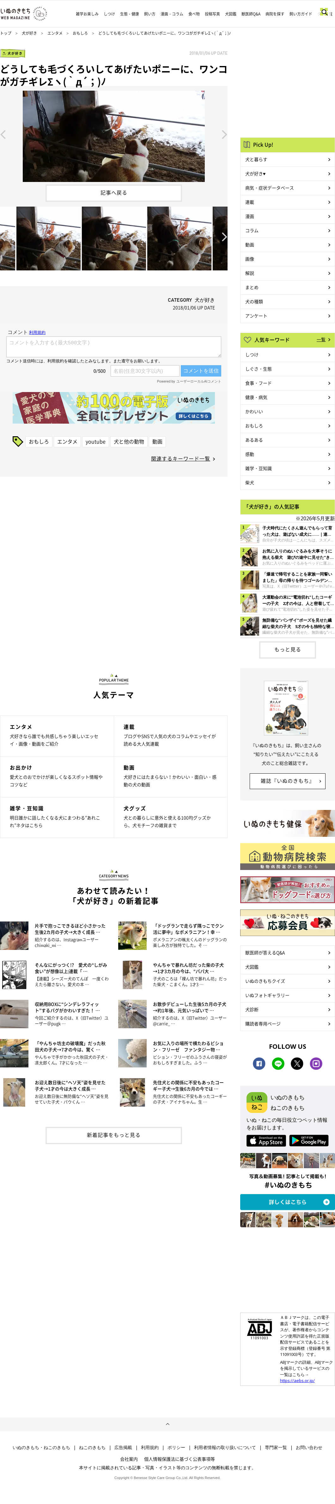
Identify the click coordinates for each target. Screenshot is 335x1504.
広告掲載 (123, 1447)
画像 (249, 259)
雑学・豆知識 (258, 468)
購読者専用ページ (263, 1023)
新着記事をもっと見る (114, 1135)
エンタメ (55, 33)
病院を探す (274, 14)
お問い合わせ (309, 1447)
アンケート (256, 315)
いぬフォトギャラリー (267, 995)
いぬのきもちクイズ (265, 981)
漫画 (249, 216)
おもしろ (80, 33)
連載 (249, 202)
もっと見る (287, 649)
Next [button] (225, 134)
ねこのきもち (92, 1447)
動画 (157, 441)
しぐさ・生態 (258, 368)
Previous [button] (3, 134)
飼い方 (149, 14)
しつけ (109, 14)
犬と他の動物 (129, 441)
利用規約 (150, 1447)
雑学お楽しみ (87, 14)
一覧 (321, 339)
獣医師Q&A (250, 14)
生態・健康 (129, 14)
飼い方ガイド (300, 14)
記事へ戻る (113, 192)
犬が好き (29, 33)
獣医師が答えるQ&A (265, 952)
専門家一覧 (276, 1447)
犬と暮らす (256, 159)
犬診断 (252, 1009)
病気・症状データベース (269, 187)
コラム (252, 230)
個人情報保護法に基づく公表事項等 (179, 1459)
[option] (114, 134)
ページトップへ (167, 1424)
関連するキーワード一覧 (180, 458)
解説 (249, 273)
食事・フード (258, 383)
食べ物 (194, 14)
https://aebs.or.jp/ (297, 1380)
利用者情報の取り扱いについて (225, 1447)
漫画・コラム (172, 14)
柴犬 (249, 482)
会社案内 (129, 1459)
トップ (5, 33)
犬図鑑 (230, 14)
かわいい (254, 411)
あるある (254, 440)
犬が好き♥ (255, 173)
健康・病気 (256, 397)
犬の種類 (254, 301)
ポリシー (176, 1447)
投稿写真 (212, 14)
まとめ (252, 287)
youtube (96, 441)
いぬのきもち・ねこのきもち (41, 1447)
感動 (249, 454)
